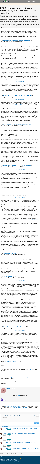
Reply (38, 386)
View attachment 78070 (20, 330)
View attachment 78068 (20, 257)
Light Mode (2, 456)
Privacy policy (12, 458)
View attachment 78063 (20, 81)
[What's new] (37, 1)
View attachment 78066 (20, 169)
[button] (1, 1)
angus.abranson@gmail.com (10, 377)
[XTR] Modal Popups (7, 461)
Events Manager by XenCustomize (19, 461)
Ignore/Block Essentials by (8, 460)
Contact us (2, 458)
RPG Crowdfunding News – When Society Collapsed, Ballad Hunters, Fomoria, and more (21, 437)
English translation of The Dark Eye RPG (20, 407)
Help (16, 458)
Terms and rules (7, 458)
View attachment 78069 (20, 280)
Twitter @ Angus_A (28, 377)
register (18, 395)
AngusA (2, 15)
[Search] (39, 1)
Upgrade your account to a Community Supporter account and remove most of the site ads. (18, 3)
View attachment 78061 (20, 44)
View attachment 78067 (20, 197)
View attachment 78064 (20, 99)
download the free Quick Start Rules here (12, 361)
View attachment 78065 (20, 128)
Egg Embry (4, 429)
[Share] (37, 403)
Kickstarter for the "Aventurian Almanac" (12, 406)
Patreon (29, 369)
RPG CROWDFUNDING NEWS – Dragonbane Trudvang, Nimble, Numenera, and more (21, 448)
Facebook (36, 377)
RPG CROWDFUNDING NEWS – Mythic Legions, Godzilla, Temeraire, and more (19, 433)
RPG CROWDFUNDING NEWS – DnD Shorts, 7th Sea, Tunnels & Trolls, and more (20, 428)
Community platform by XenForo (8, 459)
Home (19, 458)
